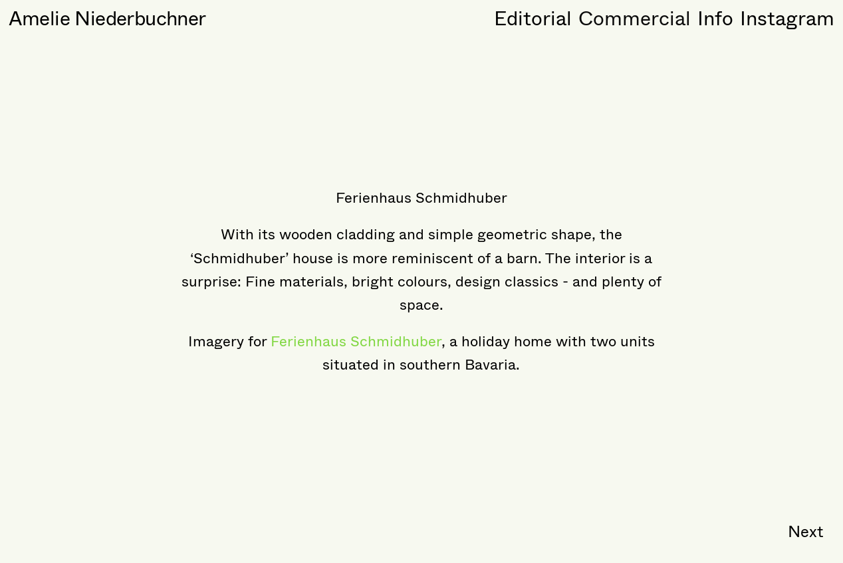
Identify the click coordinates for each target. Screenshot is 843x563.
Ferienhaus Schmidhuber (356, 341)
